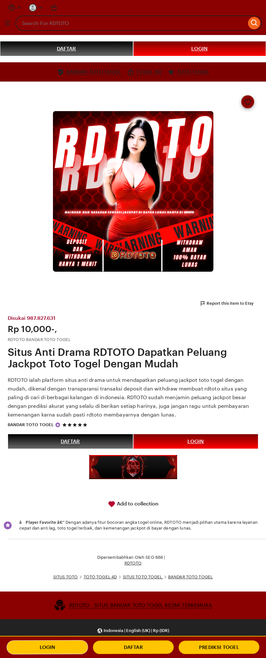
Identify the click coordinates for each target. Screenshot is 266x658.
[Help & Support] (14, 7)
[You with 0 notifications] (35, 7)
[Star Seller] (58, 425)
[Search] (254, 23)
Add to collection (133, 504)
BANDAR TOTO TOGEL (31, 424)
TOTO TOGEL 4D (100, 577)
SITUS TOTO (65, 577)
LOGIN (199, 49)
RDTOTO (133, 563)
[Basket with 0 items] (54, 7)
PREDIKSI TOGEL (219, 647)
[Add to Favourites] (247, 102)
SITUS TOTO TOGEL (143, 577)
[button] (133, 631)
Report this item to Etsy (226, 303)
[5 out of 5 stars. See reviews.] (76, 425)
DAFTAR (66, 49)
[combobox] (130, 23)
